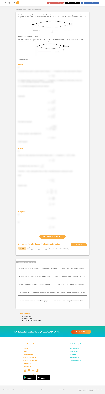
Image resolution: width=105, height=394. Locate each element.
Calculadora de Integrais (30, 357)
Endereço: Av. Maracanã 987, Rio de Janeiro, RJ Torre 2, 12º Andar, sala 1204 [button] (90, 389)
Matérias (25, 348)
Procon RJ (62, 389)
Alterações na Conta (74, 357)
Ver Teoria (78, 244)
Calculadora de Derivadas (30, 360)
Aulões (25, 351)
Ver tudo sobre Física (26, 316)
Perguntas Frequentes (75, 360)
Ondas (29, 9)
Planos (42, 389)
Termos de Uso (25, 389)
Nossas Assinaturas (74, 348)
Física (24, 9)
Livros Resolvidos (28, 354)
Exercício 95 (22, 248)
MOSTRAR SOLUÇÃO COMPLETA (52, 236)
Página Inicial (19, 9)
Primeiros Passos (73, 351)
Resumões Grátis (27, 363)
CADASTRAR (81, 332)
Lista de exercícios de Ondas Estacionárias (31, 320)
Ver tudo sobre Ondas (27, 318)
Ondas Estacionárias (36, 9)
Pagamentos (72, 354)
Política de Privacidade (8, 389)
